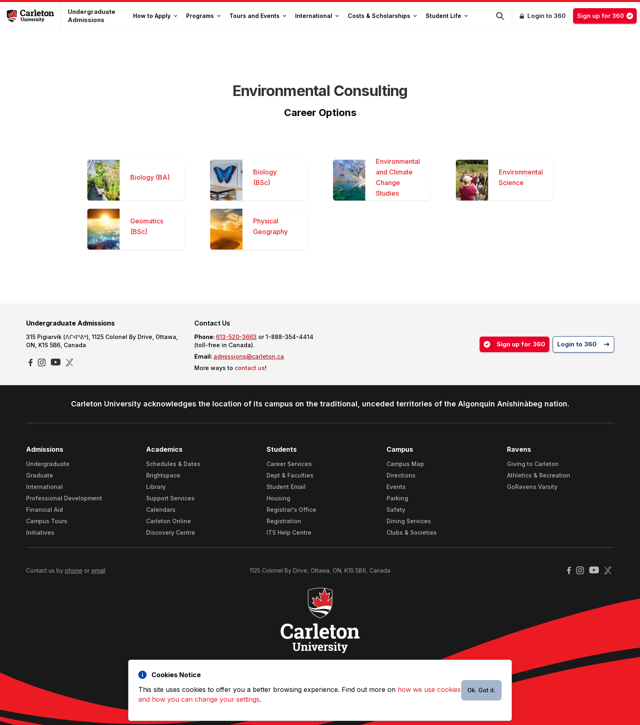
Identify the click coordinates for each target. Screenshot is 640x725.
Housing (278, 498)
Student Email (286, 486)
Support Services (170, 498)
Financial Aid (44, 509)
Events (396, 486)
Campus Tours (46, 521)
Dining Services (409, 521)
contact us (250, 367)
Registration (284, 521)
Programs (203, 15)
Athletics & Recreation (538, 475)
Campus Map (405, 463)
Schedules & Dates (173, 463)
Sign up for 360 (607, 16)
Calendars (161, 509)
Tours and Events (257, 15)
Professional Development (64, 498)
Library (156, 486)
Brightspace (163, 475)
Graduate (39, 475)
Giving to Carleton (533, 463)
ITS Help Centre (289, 532)
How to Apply (155, 15)
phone (73, 570)
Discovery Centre (170, 532)
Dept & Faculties (290, 475)
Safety (396, 509)
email (98, 570)
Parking (397, 498)
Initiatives (40, 532)
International (317, 15)
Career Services (289, 463)
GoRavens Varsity (532, 486)
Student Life (447, 15)
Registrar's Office (291, 509)
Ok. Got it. (481, 690)
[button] (504, 16)
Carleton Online (168, 521)
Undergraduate (47, 463)
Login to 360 (546, 16)
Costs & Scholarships (382, 15)
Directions (401, 475)
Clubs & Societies (412, 532)
